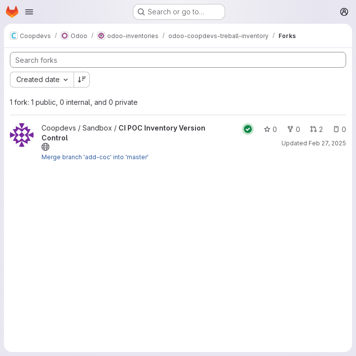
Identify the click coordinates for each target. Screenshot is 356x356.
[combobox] (42, 80)
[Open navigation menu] (29, 12)
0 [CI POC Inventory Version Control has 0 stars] (270, 129)
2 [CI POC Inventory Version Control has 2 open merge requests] (316, 129)
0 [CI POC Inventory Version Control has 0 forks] (293, 129)
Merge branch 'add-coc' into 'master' (95, 157)
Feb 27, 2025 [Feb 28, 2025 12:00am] (327, 143)
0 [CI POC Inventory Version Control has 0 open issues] (339, 129)
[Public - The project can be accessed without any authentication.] (45, 147)
